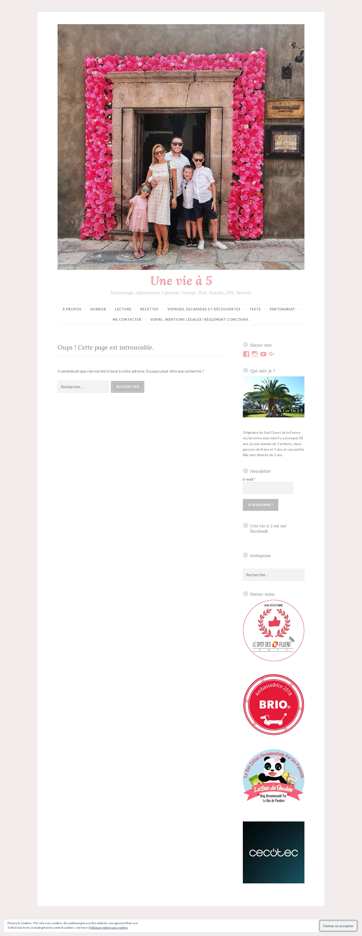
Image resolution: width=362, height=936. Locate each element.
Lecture (123, 309)
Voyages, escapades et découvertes (204, 309)
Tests (255, 309)
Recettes (149, 309)
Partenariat (282, 309)
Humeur (98, 309)
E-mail (249, 479)
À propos (72, 309)
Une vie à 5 (181, 280)
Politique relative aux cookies (108, 927)
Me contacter (127, 319)
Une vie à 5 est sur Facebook (268, 528)
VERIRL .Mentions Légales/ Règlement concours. (199, 319)
